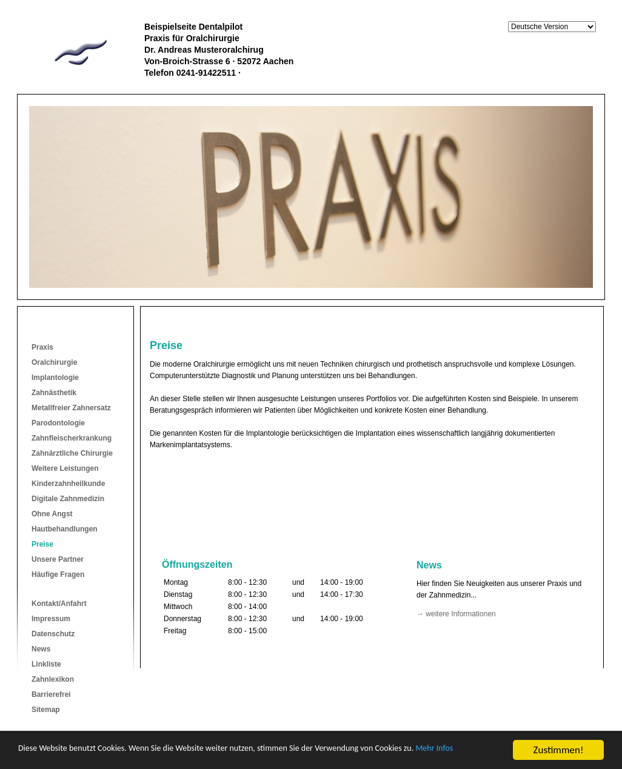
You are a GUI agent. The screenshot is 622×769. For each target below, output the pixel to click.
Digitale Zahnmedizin (68, 498)
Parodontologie (58, 423)
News (41, 649)
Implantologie (55, 377)
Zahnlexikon (53, 679)
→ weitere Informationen (456, 614)
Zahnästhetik (54, 392)
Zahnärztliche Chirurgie (72, 453)
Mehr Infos (41, 756)
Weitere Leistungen (65, 468)
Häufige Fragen (58, 574)
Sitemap (46, 709)
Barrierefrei (51, 694)
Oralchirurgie (54, 362)
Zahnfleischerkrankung (72, 438)
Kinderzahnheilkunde (68, 483)
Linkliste (46, 664)
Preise (42, 544)
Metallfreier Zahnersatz (71, 408)
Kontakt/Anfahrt (59, 603)
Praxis (42, 347)
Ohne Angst (52, 514)
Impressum (51, 618)
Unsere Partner (58, 559)
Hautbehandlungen (65, 529)
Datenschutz (53, 634)
